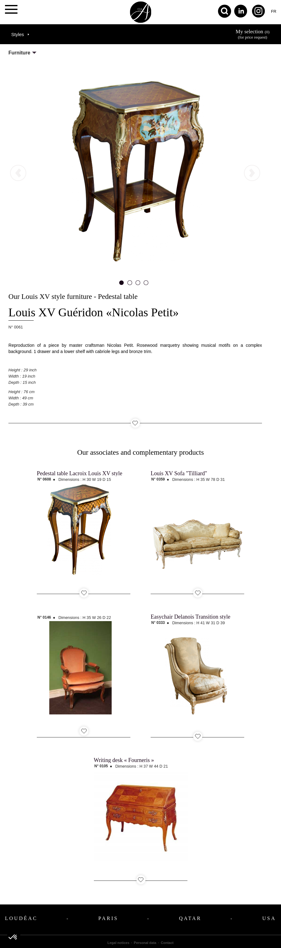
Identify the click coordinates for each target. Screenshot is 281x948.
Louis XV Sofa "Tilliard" (179, 473)
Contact (167, 943)
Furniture (19, 52)
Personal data (145, 943)
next (230, 93)
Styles (17, 34)
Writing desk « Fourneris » (124, 760)
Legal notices (118, 943)
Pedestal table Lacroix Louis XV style (79, 473)
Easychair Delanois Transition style (190, 617)
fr (273, 11)
